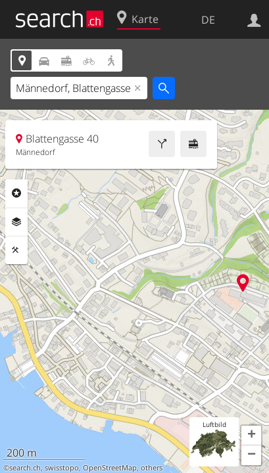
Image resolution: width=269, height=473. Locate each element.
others (151, 467)
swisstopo (62, 467)
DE (208, 19)
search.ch (25, 467)
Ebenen (16, 222)
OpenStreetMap (110, 467)
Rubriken (16, 193)
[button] (251, 435)
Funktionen (16, 250)
